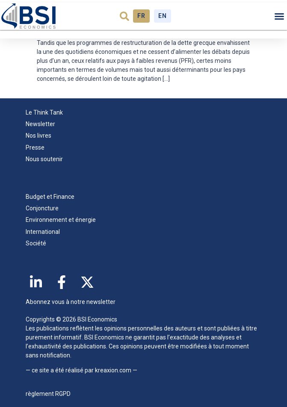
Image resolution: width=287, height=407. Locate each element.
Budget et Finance (50, 196)
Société (36, 243)
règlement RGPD (48, 393)
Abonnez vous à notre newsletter (70, 301)
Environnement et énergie (61, 219)
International (43, 231)
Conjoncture (42, 208)
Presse (35, 147)
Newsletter (40, 124)
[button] (124, 16)
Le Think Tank (46, 112)
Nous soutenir (44, 159)
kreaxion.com (113, 370)
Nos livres (38, 135)
